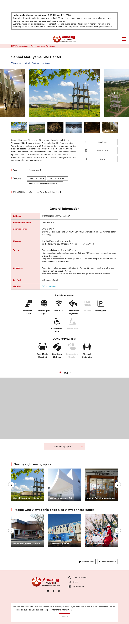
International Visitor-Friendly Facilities (45, 183)
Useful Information (80, 616)
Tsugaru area (35, 170)
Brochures (100, 603)
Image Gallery (29, 603)
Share (95, 158)
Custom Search (78, 578)
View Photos (96, 150)
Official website (49, 286)
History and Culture (58, 178)
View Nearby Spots (68, 446)
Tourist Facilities (36, 178)
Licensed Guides (48, 616)
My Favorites (76, 587)
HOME (14, 46)
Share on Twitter (86, 562)
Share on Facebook (107, 562)
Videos (64, 603)
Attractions (23, 46)
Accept (64, 616)
